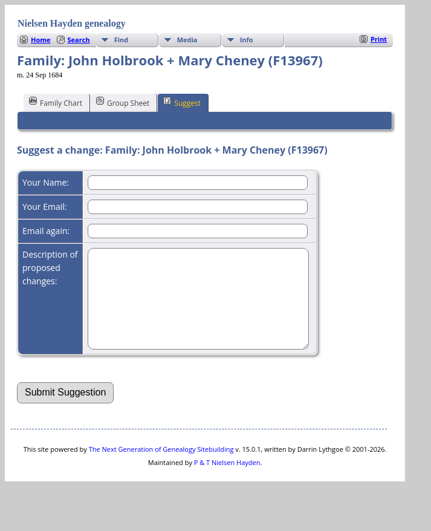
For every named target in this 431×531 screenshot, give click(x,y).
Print (379, 39)
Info (246, 39)
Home (41, 39)
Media (187, 39)
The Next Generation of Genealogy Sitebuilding (161, 467)
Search (79, 39)
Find (121, 39)
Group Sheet (122, 102)
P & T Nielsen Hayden (227, 480)
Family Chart (55, 102)
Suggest (182, 102)
